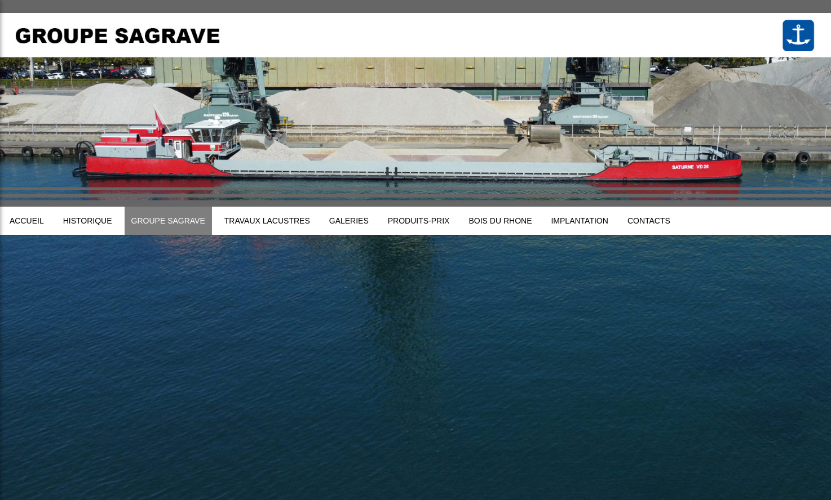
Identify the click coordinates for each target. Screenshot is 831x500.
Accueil (27, 220)
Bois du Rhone (500, 220)
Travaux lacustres (267, 220)
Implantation (579, 220)
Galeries (349, 220)
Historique (87, 220)
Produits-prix (419, 220)
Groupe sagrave (168, 220)
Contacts (648, 220)
